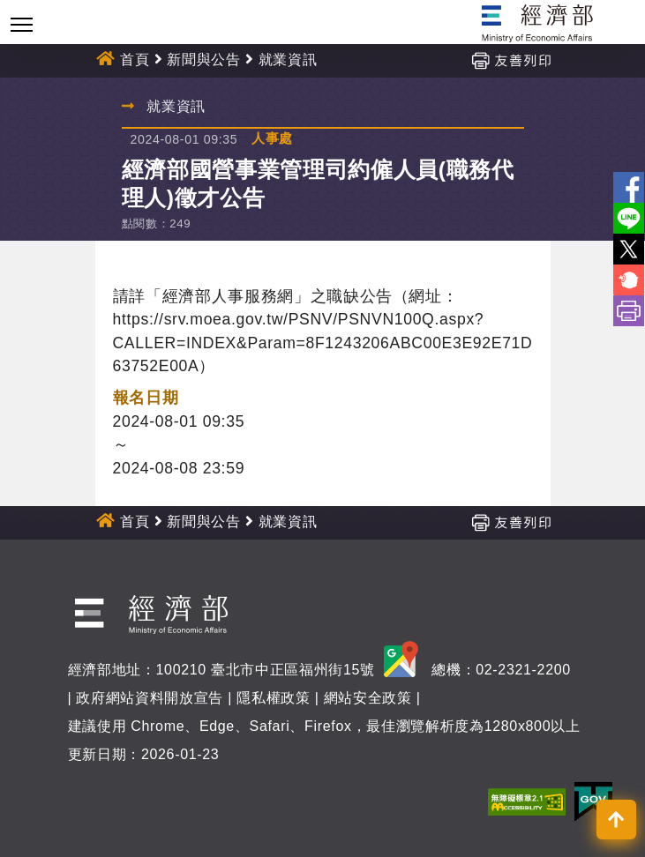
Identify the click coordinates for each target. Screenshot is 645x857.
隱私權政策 (273, 697)
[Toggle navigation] (21, 24)
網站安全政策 (368, 697)
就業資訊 (288, 59)
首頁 (134, 59)
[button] (616, 819)
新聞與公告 (203, 59)
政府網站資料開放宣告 (149, 697)
